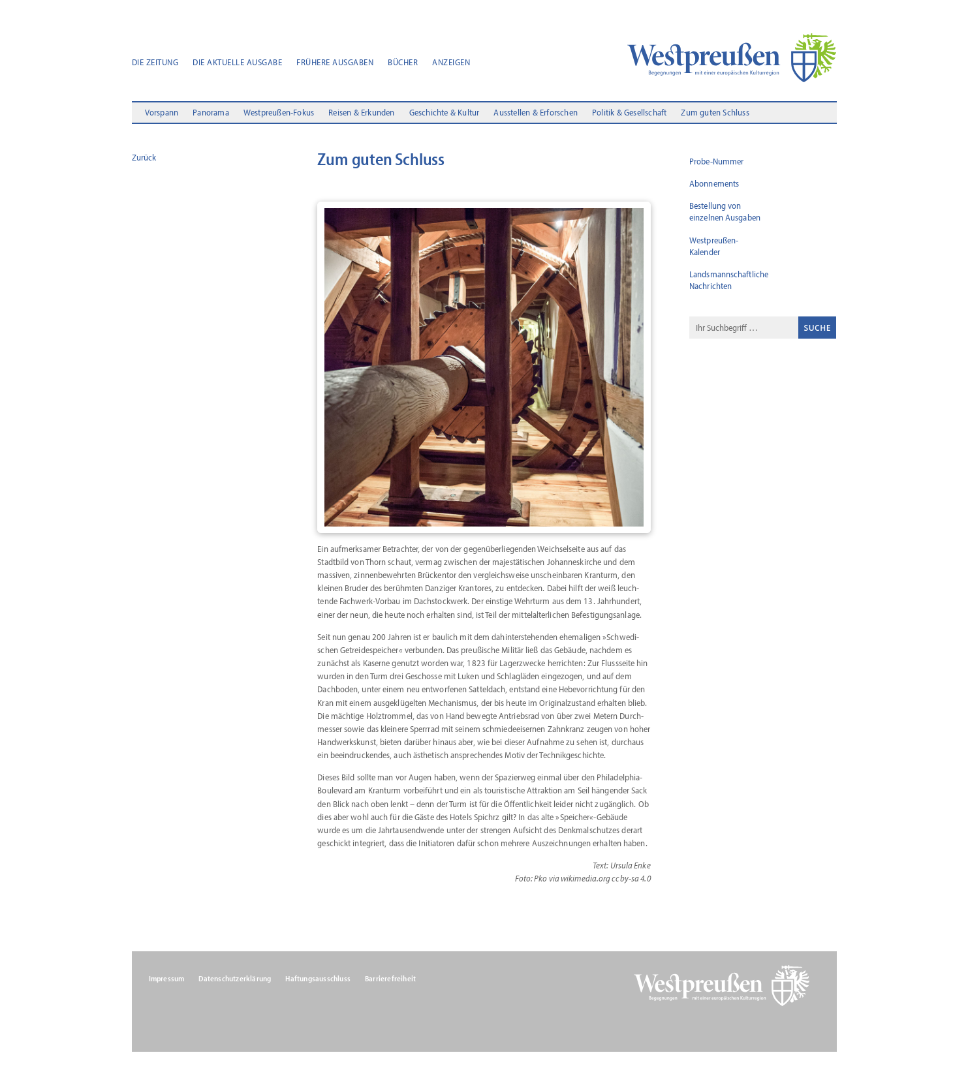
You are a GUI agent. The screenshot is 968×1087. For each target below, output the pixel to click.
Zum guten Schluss (715, 113)
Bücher (403, 62)
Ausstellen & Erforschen (535, 113)
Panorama (211, 113)
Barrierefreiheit (390, 978)
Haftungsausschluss (318, 978)
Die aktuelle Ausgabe (237, 62)
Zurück (144, 157)
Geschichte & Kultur (444, 113)
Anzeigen (451, 62)
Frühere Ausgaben (334, 62)
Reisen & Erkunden (361, 113)
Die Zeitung (155, 62)
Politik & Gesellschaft (629, 113)
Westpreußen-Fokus (278, 113)
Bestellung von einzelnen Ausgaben (724, 211)
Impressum (167, 978)
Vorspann (162, 113)
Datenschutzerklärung (234, 978)
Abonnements (714, 183)
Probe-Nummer (716, 161)
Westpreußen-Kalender (713, 246)
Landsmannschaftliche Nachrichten (728, 280)
